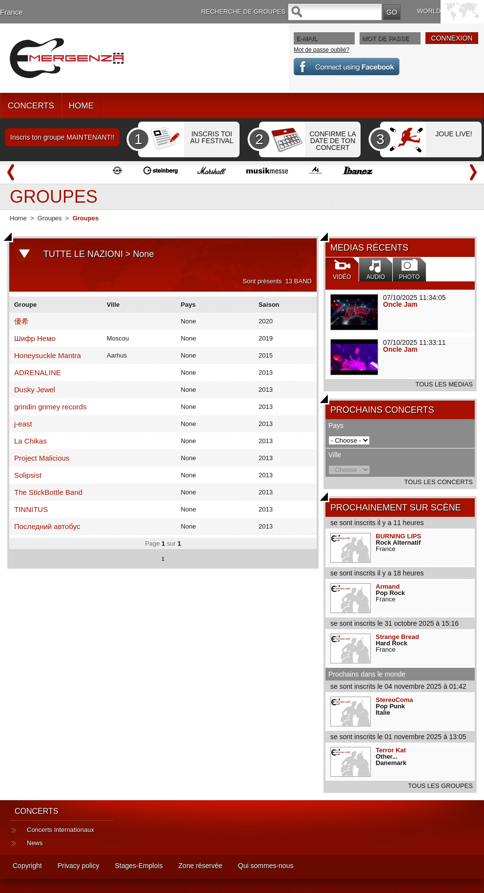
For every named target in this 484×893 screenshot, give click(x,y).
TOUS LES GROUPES (440, 786)
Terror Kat (391, 750)
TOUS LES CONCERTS (438, 482)
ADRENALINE (37, 372)
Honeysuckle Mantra (47, 355)
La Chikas (30, 441)
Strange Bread (397, 636)
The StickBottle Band (48, 492)
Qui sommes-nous (266, 866)
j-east (23, 424)
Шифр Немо (35, 338)
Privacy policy (79, 866)
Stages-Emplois (139, 866)
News (35, 843)
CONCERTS (31, 105)
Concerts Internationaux (60, 829)
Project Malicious (41, 458)
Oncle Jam (400, 304)
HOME (81, 105)
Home (18, 218)
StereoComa (394, 699)
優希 (21, 321)
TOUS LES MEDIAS (444, 384)
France (11, 12)
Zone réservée (200, 866)
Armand (388, 586)
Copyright (27, 866)
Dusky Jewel (34, 389)
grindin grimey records (50, 407)
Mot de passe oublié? (321, 49)
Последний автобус (47, 526)
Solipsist (27, 475)
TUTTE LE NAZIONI (83, 254)
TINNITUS (31, 509)
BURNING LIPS (398, 536)
